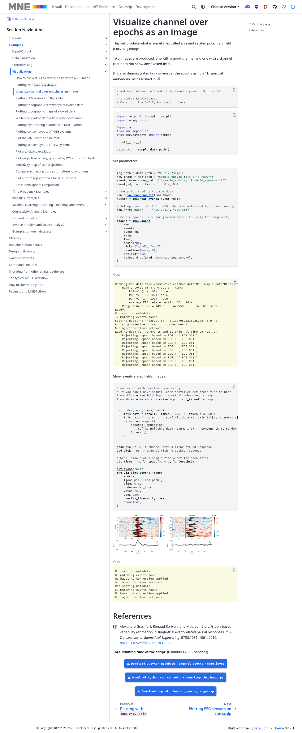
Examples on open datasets (31, 281)
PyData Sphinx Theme (267, 727)
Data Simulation (23, 58)
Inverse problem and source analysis (38, 275)
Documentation (77, 6)
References (256, 30)
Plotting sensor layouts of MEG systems (43, 161)
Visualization (21, 71)
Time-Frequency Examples (30, 236)
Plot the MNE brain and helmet (37, 168)
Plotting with (36, 90)
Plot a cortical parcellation (34, 181)
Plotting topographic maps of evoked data (42, 128)
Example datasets (21, 308)
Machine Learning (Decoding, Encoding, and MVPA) (33, 252)
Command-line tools (23, 315)
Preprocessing (22, 65)
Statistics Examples (25, 243)
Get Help (125, 6)
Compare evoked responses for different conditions (44, 208)
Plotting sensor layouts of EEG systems (43, 175)
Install (57, 6)
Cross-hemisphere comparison (37, 230)
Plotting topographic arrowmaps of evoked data (40, 117)
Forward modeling (25, 268)
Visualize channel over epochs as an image (42, 98)
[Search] (194, 6)
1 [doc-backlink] (82, 631)
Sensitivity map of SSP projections (39, 200)
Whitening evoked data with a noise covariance (41, 140)
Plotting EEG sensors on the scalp (39, 108)
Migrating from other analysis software (36, 321)
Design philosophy (22, 301)
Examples (16, 45)
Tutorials (15, 38)
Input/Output (21, 51)
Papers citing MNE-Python (27, 341)
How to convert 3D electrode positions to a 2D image (44, 80)
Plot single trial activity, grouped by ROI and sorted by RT (43, 190)
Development (146, 6)
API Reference (104, 6)
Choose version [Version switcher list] (224, 6)
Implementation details (25, 295)
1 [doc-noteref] (82, 72)
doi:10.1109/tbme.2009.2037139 (149, 642)
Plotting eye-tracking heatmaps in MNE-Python (44, 152)
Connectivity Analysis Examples (34, 261)
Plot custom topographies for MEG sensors (40, 220)
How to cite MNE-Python (26, 335)
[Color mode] (202, 6)
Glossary (15, 288)
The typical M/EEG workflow (28, 328)
